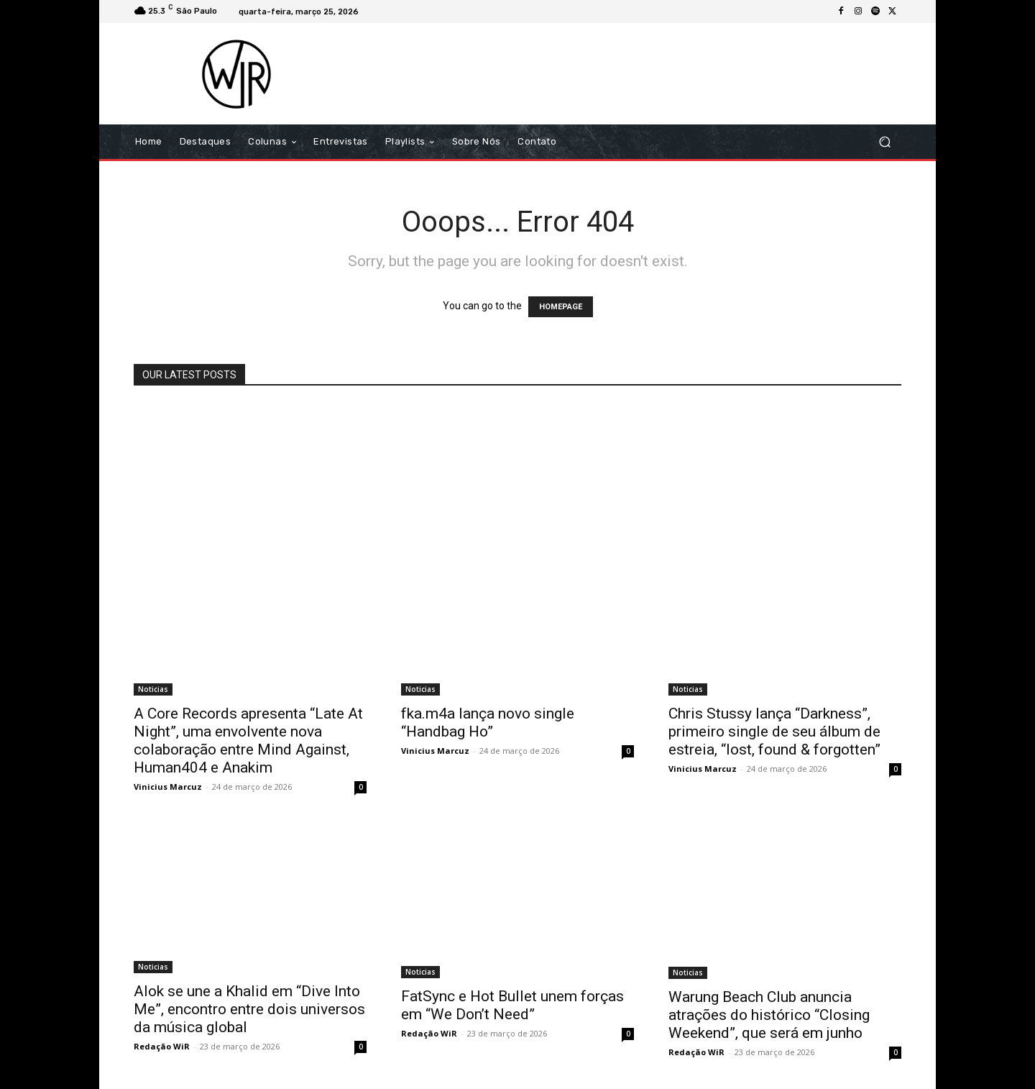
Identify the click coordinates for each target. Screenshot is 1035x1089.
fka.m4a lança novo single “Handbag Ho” (487, 722)
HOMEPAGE (560, 306)
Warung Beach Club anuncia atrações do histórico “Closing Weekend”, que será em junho (769, 1015)
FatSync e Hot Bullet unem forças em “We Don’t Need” (512, 1005)
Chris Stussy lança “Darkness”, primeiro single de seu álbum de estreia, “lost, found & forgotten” (774, 731)
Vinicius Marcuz (168, 786)
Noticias (153, 689)
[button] (884, 142)
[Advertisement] (637, 73)
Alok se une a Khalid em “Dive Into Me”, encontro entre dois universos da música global (249, 1009)
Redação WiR (162, 1046)
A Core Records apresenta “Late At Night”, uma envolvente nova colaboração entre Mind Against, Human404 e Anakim (248, 740)
